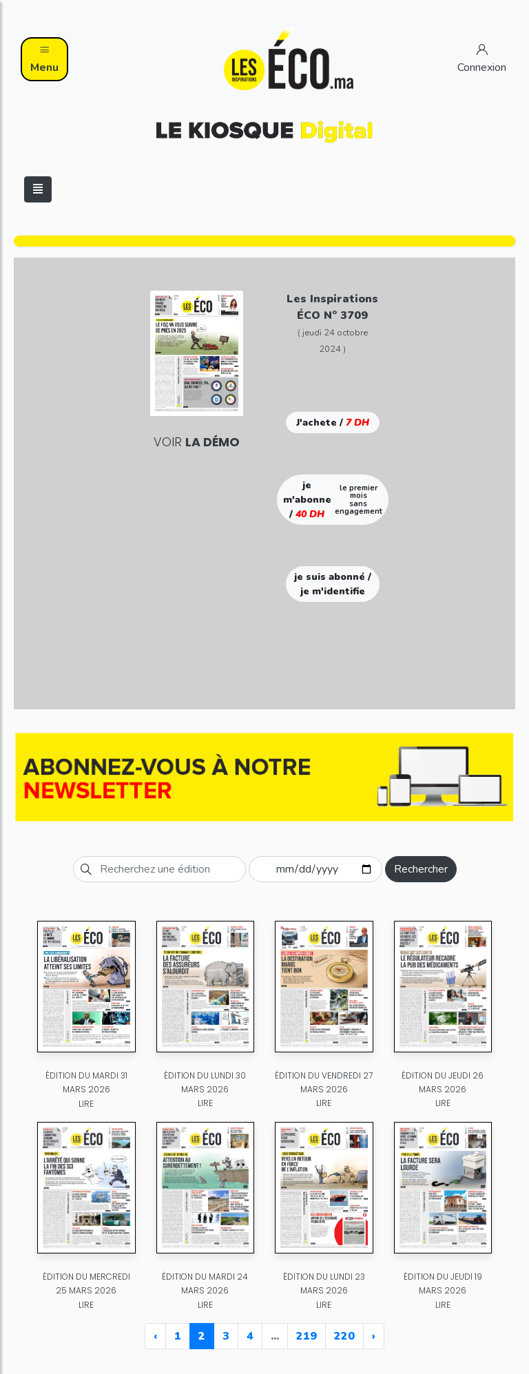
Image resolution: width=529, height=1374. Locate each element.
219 (306, 1336)
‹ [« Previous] (155, 1336)
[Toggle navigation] (38, 189)
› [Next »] (373, 1336)
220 (344, 1336)
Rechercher (421, 869)
